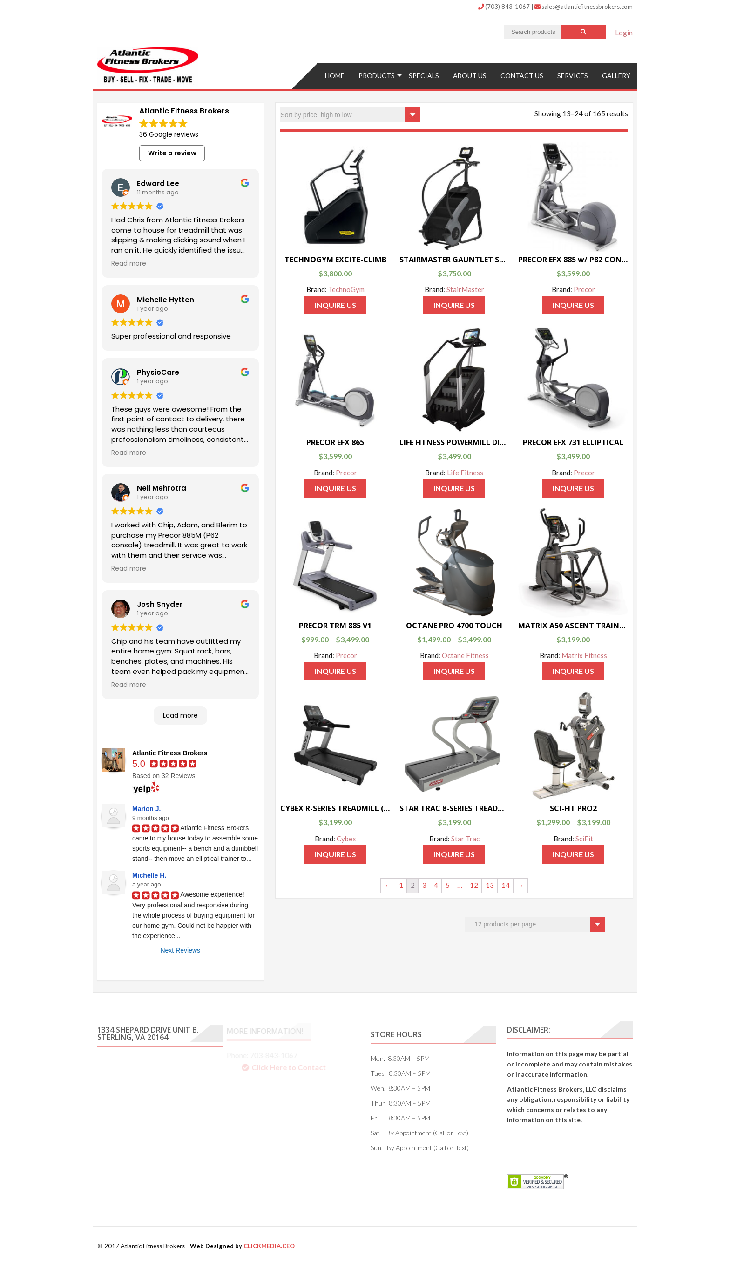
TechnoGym (346, 289)
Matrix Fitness (584, 655)
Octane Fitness (465, 655)
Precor (584, 289)
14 (505, 885)
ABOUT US (470, 76)
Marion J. (146, 809)
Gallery (616, 76)
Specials (424, 76)
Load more (180, 715)
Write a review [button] (172, 153)
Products (376, 76)
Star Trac (465, 838)
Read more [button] (128, 264)
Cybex (346, 838)
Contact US (521, 76)
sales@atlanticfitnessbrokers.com (583, 6)
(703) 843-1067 (504, 6)
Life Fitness (465, 472)
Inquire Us (335, 304)
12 (474, 885)
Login (624, 32)
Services (572, 76)
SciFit (584, 838)
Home (335, 76)
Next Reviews (180, 950)
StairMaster (465, 289)
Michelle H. (149, 875)
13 (490, 885)
